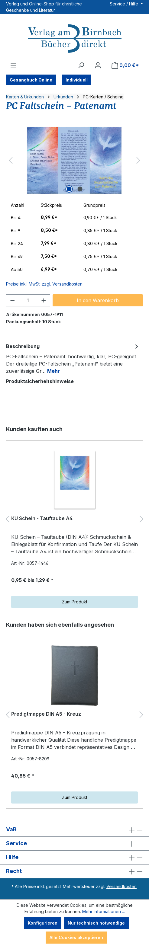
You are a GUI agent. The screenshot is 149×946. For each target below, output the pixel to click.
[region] (74, 160)
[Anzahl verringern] (12, 300)
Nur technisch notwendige (96, 922)
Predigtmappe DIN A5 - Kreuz (46, 714)
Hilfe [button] (74, 857)
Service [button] (74, 843)
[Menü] (13, 65)
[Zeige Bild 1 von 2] (68, 189)
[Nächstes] (138, 160)
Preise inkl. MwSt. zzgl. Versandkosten (44, 283)
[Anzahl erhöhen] (43, 300)
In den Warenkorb (98, 300)
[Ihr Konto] (98, 65)
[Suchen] (81, 65)
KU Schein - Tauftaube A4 (42, 518)
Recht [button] (74, 871)
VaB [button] (74, 829)
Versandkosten (121, 886)
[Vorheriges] (10, 160)
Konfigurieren (42, 922)
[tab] (73, 358)
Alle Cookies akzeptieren (76, 937)
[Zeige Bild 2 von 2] (79, 189)
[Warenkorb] (125, 65)
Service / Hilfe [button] (124, 3)
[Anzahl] (28, 300)
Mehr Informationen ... (103, 911)
